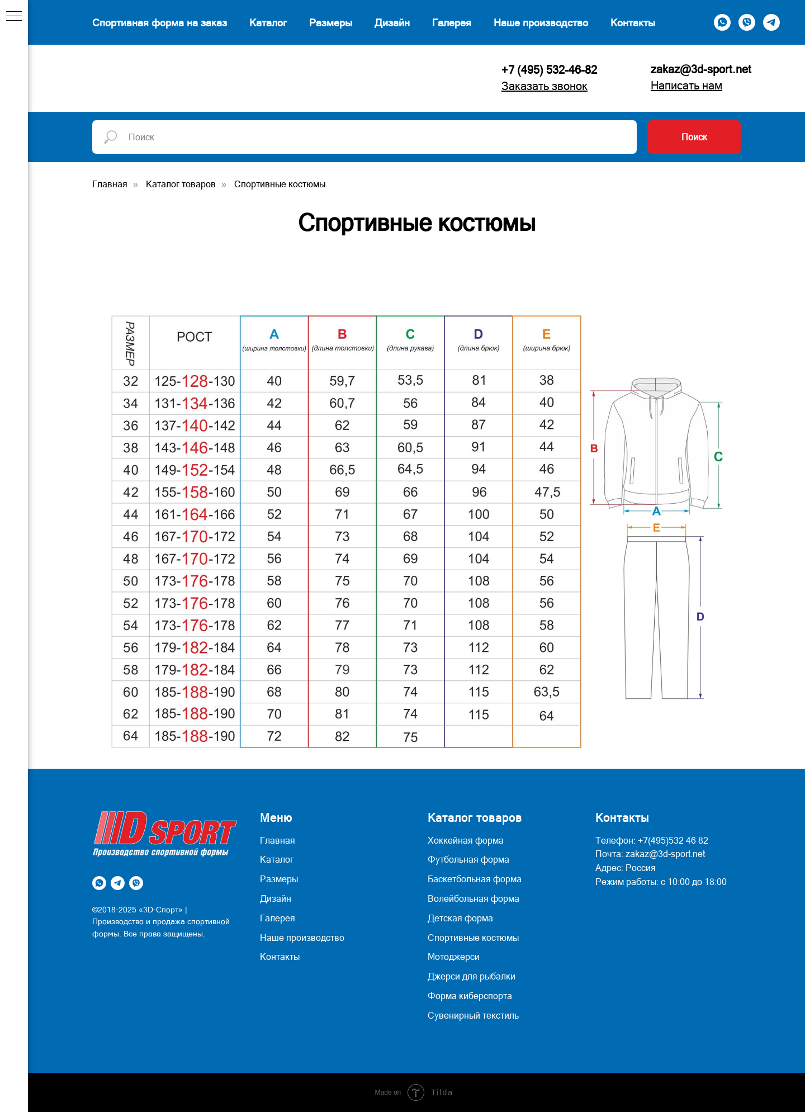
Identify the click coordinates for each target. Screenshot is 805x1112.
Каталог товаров (181, 184)
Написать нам (686, 85)
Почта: (609, 854)
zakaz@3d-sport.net (701, 69)
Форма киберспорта (470, 996)
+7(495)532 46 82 (673, 840)
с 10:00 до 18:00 (694, 882)
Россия (641, 868)
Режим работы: (627, 882)
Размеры (330, 23)
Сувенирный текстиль (473, 1015)
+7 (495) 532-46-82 (549, 70)
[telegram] (771, 22)
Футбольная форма (468, 859)
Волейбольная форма (473, 898)
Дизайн (392, 23)
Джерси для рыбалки (471, 976)
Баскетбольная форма (475, 879)
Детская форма (460, 918)
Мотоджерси (454, 957)
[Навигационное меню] (14, 16)
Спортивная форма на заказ (159, 23)
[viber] (746, 22)
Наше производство (541, 23)
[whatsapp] (722, 22)
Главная (109, 184)
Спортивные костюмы (279, 184)
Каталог (268, 23)
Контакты (632, 23)
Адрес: (609, 868)
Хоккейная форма (466, 840)
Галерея (451, 23)
